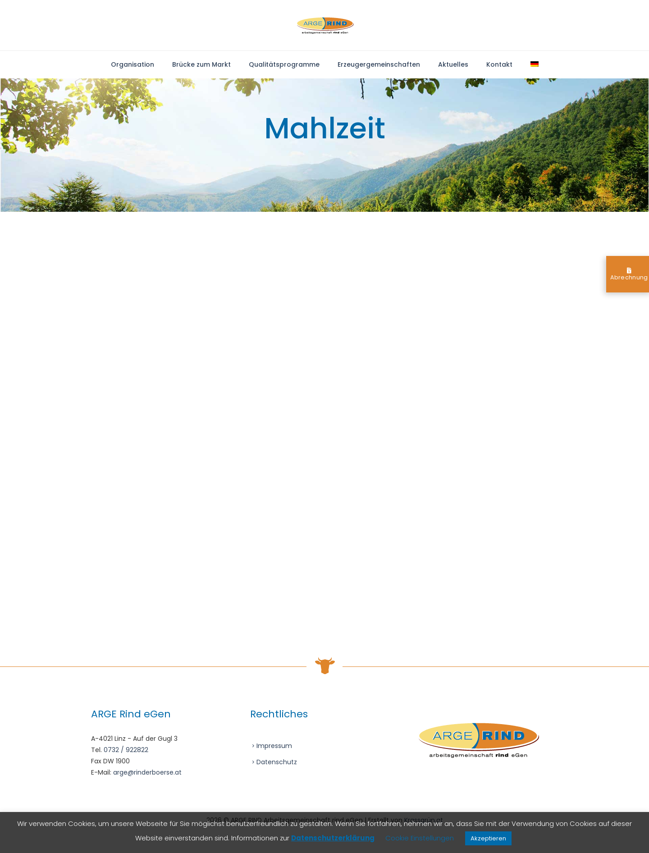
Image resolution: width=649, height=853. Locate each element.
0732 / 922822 (126, 749)
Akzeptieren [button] (488, 838)
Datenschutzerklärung (333, 838)
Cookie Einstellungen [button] (419, 838)
